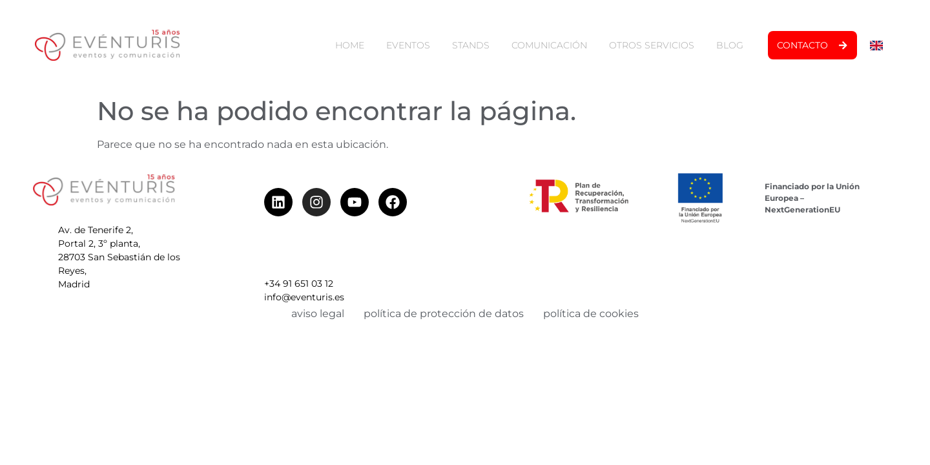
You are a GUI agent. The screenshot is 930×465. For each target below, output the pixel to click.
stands (471, 45)
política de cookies (591, 313)
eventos (408, 45)
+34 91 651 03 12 (298, 252)
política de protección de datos (444, 313)
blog (729, 45)
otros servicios (651, 45)
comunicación (549, 45)
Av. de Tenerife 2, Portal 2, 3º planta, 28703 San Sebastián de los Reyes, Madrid (119, 260)
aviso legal (317, 313)
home (349, 45)
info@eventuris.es (304, 265)
